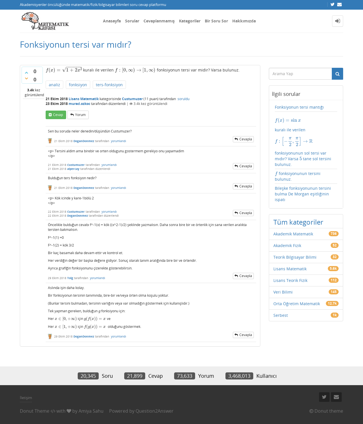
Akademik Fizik (287, 245)
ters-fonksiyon (109, 84)
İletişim (26, 397)
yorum (80, 114)
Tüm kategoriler (298, 222)
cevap (58, 114)
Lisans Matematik (84, 98)
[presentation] (64, 70)
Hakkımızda (244, 21)
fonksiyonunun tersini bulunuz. (298, 176)
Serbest (280, 315)
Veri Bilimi (283, 292)
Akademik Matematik (293, 234)
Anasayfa (112, 21)
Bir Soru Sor (216, 21)
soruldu (183, 98)
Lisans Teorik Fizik (290, 280)
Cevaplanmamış (159, 21)
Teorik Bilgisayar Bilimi (294, 257)
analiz (54, 84)
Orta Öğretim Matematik (296, 303)
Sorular (132, 21)
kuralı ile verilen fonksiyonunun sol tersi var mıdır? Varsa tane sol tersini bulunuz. (306, 142)
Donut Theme (34, 411)
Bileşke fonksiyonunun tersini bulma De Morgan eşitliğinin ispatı (303, 193)
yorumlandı (118, 141)
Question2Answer (155, 411)
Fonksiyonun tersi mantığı (299, 107)
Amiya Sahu (91, 411)
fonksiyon (78, 84)
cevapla (245, 139)
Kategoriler (190, 21)
